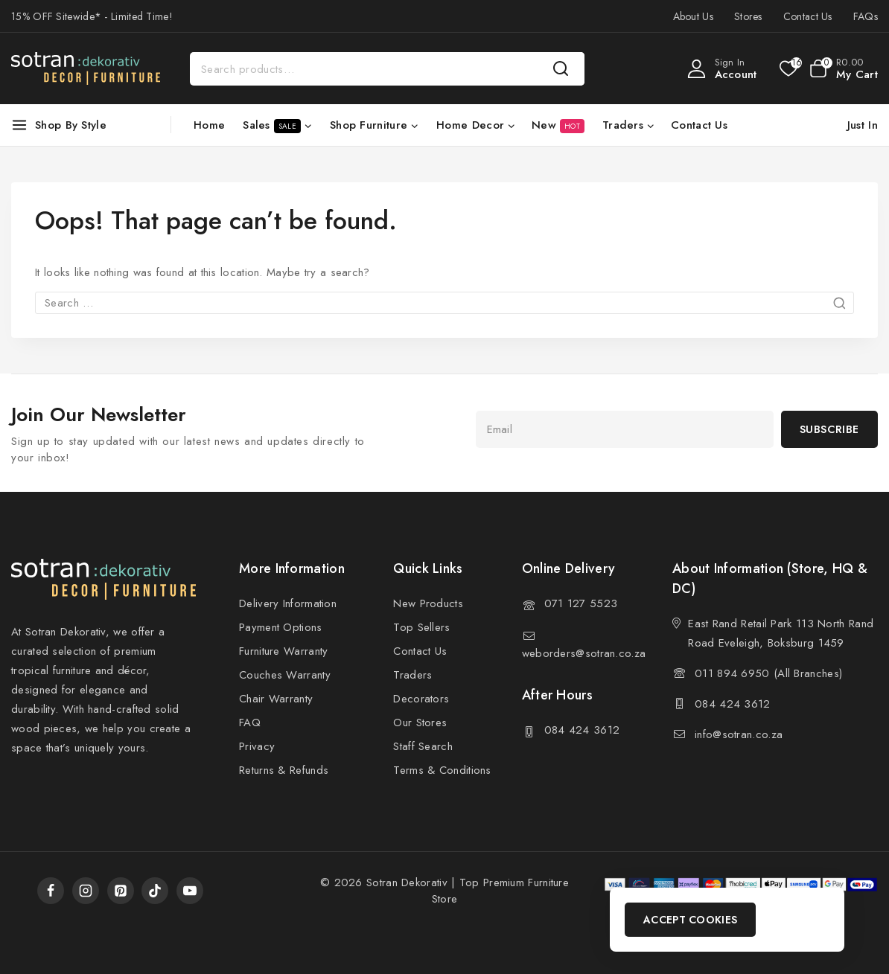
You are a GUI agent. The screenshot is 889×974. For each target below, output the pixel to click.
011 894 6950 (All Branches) (768, 673)
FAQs (865, 16)
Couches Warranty (285, 675)
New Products (428, 603)
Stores (748, 16)
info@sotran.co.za (739, 734)
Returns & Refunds (283, 770)
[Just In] (859, 125)
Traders (412, 675)
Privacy (257, 746)
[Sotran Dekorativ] (85, 68)
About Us (693, 16)
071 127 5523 (581, 603)
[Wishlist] (787, 68)
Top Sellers (421, 627)
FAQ (250, 722)
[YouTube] (189, 890)
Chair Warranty (276, 699)
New (558, 125)
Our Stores (420, 722)
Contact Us (807, 16)
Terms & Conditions (442, 770)
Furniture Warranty (283, 651)
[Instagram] (85, 890)
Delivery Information (288, 603)
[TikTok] (154, 890)
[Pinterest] (120, 890)
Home (209, 125)
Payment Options (280, 627)
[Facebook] (50, 890)
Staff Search (423, 746)
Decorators (421, 699)
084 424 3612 (582, 730)
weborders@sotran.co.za (584, 653)
